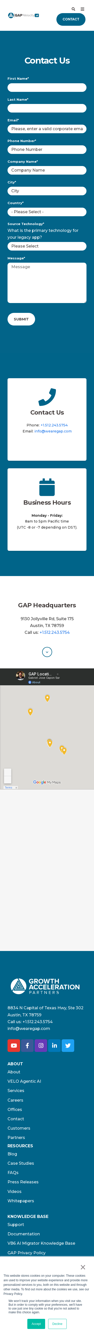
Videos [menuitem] (15, 1191)
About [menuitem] (14, 1072)
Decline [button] (57, 1324)
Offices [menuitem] (15, 1109)
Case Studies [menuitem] (21, 1163)
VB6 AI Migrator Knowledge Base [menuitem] (41, 1243)
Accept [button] (36, 1324)
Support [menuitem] (16, 1224)
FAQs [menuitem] (13, 1172)
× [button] (83, 1267)
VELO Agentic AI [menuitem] (24, 1081)
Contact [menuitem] (16, 1119)
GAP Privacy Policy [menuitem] (27, 1252)
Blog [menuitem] (12, 1154)
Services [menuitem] (16, 1090)
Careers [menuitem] (15, 1100)
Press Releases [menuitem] (23, 1182)
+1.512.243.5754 (54, 425)
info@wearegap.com (53, 431)
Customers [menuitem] (19, 1128)
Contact (71, 19)
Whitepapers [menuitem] (21, 1201)
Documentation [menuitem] (24, 1234)
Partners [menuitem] (16, 1137)
